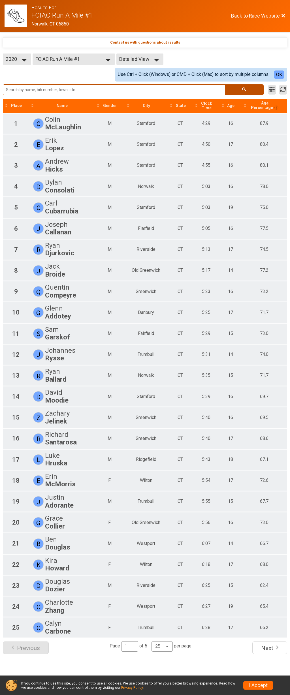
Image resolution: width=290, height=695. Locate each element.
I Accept (258, 685)
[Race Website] (18, 16)
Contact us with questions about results (145, 42)
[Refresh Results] (283, 90)
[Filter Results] (272, 90)
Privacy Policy (132, 687)
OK (279, 74)
